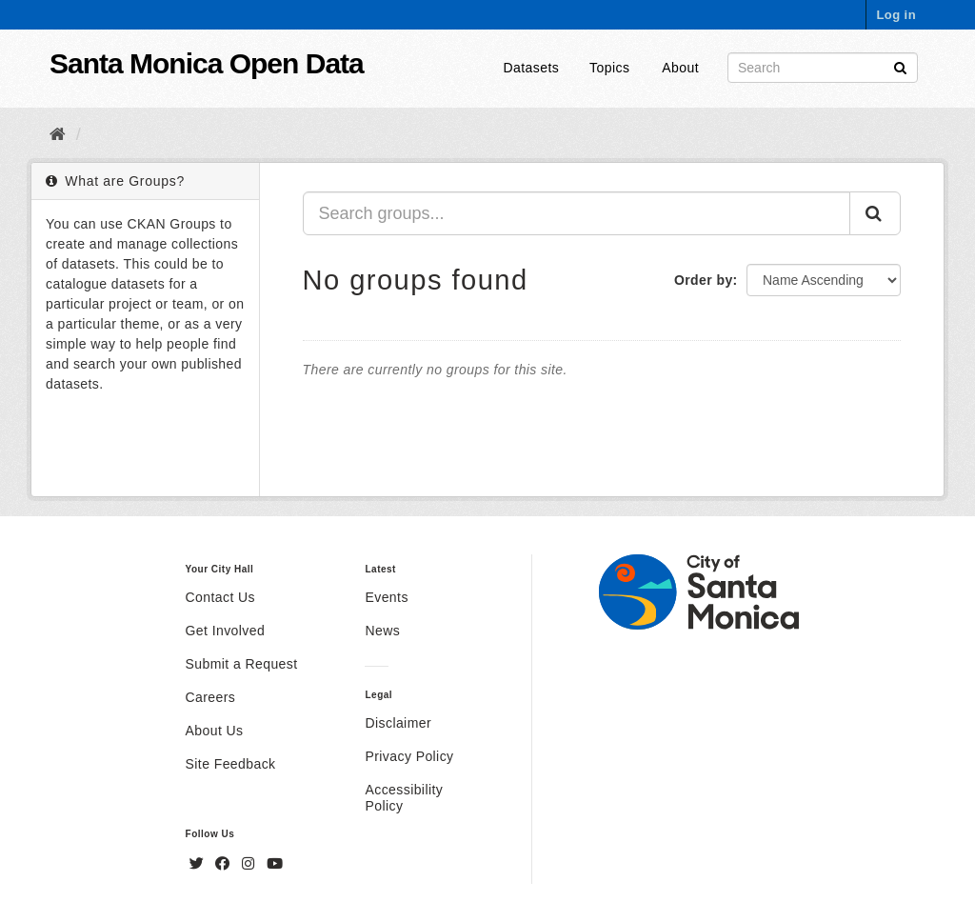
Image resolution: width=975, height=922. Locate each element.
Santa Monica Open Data (207, 63)
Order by (703, 280)
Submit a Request (242, 663)
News (382, 630)
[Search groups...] (577, 213)
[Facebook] (224, 863)
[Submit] (900, 66)
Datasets (532, 67)
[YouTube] (275, 863)
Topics (609, 67)
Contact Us (220, 597)
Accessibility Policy (404, 797)
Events (386, 597)
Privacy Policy (409, 756)
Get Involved (226, 630)
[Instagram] (250, 863)
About (680, 67)
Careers (211, 697)
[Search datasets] (822, 67)
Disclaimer (398, 723)
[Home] (58, 134)
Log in (896, 15)
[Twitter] (199, 863)
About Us (215, 730)
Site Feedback (231, 764)
